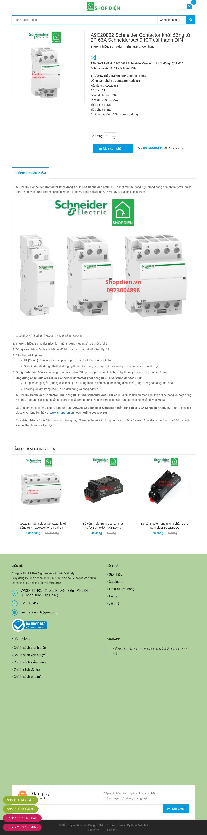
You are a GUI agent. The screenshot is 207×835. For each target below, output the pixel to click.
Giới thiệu (116, 574)
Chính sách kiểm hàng (30, 662)
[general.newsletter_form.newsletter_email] (103, 808)
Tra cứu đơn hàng (121, 589)
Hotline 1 (23, 818)
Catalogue (116, 581)
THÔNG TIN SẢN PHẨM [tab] (30, 173)
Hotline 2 (23, 827)
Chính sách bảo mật (28, 676)
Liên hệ (114, 603)
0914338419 (153, 148)
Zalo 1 (21, 800)
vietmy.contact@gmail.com (40, 612)
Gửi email (176, 808)
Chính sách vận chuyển (30, 655)
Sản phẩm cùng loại (34, 449)
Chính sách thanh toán (30, 647)
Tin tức (114, 596)
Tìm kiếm (93, 830)
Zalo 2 (21, 809)
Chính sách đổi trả (27, 669)
